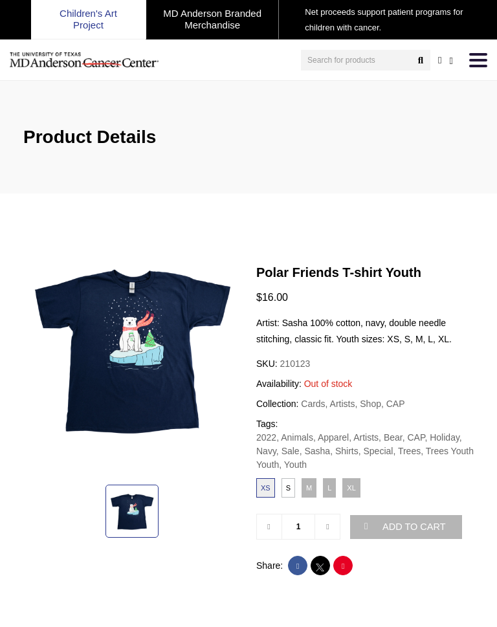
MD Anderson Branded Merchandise (212, 19)
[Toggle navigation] (478, 60)
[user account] (439, 60)
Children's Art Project (88, 19)
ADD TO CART (405, 527)
